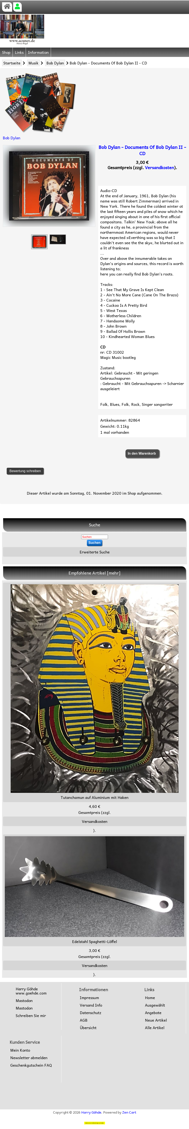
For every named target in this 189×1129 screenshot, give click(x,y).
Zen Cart (129, 1112)
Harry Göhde (91, 1112)
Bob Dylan (55, 63)
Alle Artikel (154, 1027)
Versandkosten (159, 167)
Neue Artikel (156, 1020)
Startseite (11, 63)
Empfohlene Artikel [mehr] (94, 573)
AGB (84, 1020)
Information (38, 52)
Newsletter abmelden (28, 1057)
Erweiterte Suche (95, 552)
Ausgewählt (155, 1005)
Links (19, 52)
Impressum (89, 997)
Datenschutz (90, 1012)
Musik (33, 63)
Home (150, 997)
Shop (6, 52)
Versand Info (91, 1005)
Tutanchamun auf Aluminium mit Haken (95, 692)
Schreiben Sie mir (31, 1015)
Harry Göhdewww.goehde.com (31, 991)
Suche (94, 524)
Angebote (153, 1012)
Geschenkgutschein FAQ (31, 1065)
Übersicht (88, 1027)
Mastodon (24, 1000)
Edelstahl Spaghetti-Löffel (94, 890)
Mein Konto (20, 1050)
